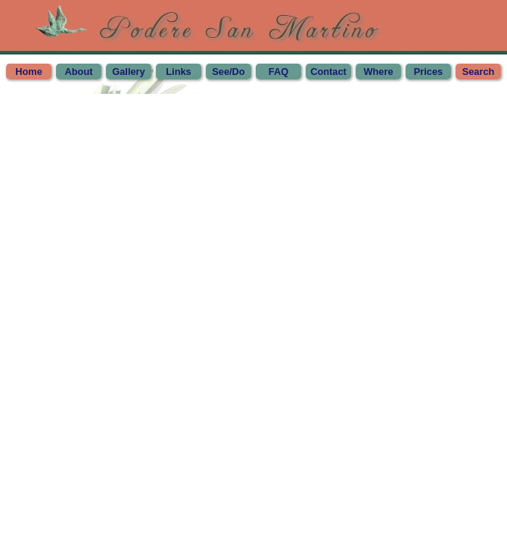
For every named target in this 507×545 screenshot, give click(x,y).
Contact (328, 71)
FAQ (278, 71)
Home (28, 71)
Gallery (128, 71)
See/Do (228, 71)
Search (478, 71)
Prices (428, 71)
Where (378, 71)
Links (178, 71)
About (79, 71)
